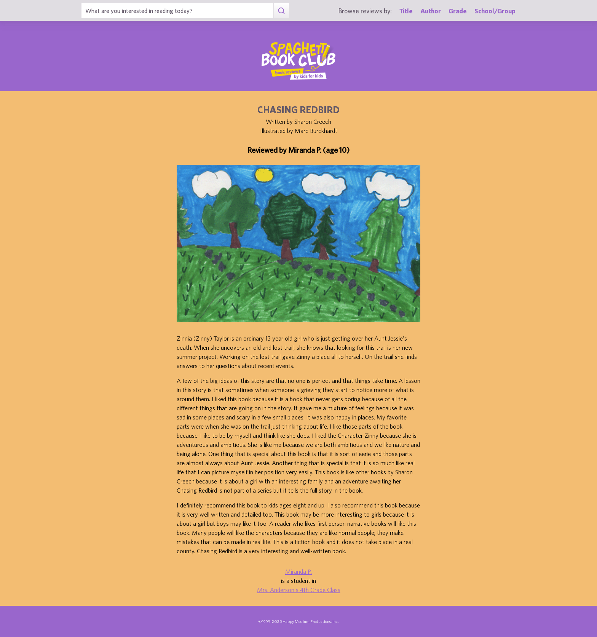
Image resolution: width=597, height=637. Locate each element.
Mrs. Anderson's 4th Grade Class (298, 589)
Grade (458, 11)
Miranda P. (298, 571)
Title (406, 11)
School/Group (495, 11)
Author (430, 11)
